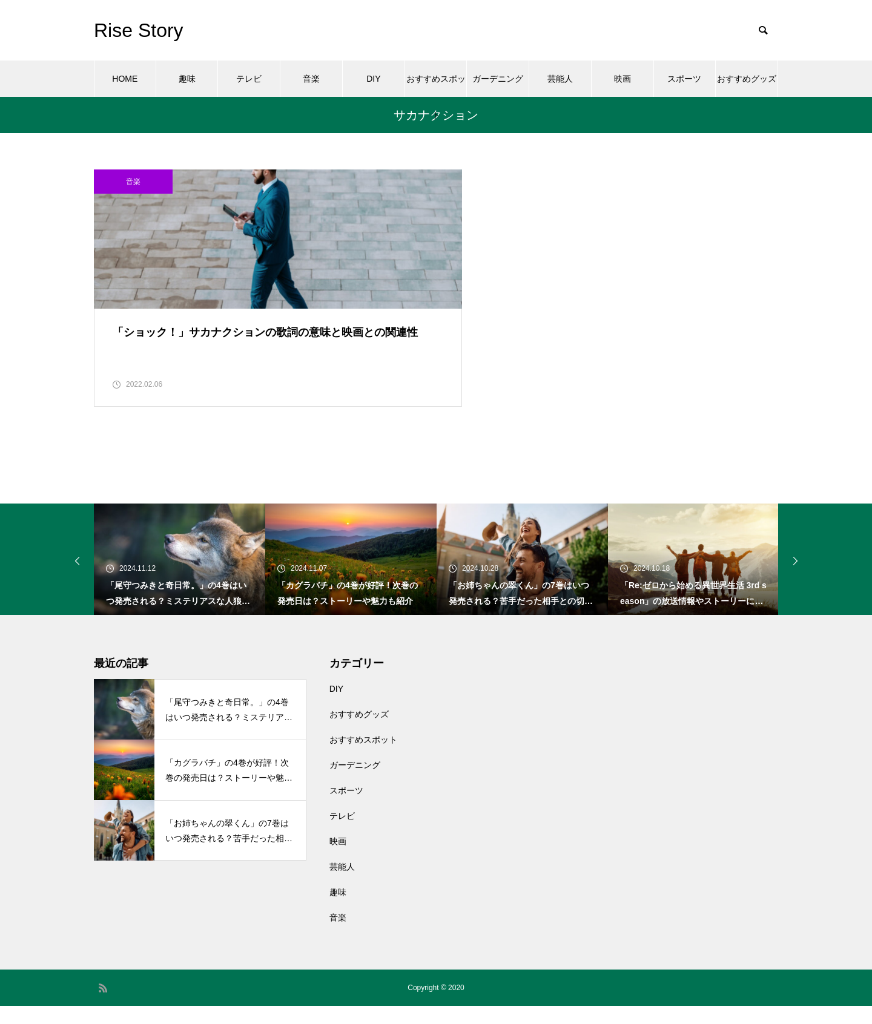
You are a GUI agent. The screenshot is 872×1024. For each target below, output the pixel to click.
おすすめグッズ (746, 79)
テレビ (249, 79)
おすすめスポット (436, 85)
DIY (373, 79)
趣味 (187, 79)
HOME (124, 79)
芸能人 (560, 79)
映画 (622, 79)
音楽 (311, 79)
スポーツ (684, 79)
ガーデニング (497, 79)
